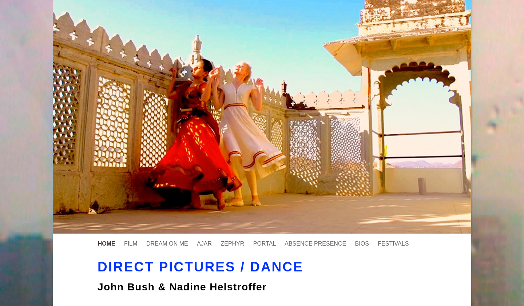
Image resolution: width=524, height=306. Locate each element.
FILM (131, 244)
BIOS (363, 244)
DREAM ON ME (168, 244)
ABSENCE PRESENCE (316, 244)
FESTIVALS (393, 244)
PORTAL (265, 244)
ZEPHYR (233, 244)
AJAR (205, 244)
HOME (107, 244)
